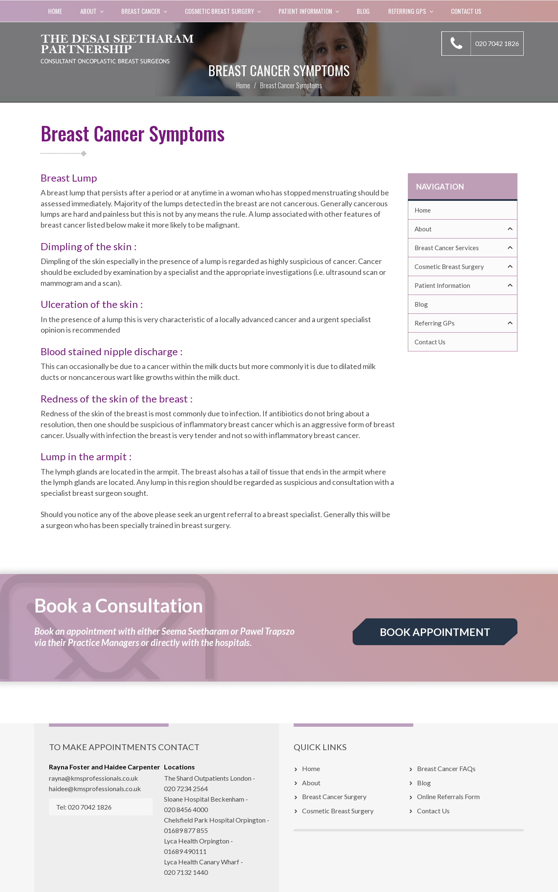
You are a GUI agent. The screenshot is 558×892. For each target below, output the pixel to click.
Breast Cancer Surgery (334, 796)
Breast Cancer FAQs (446, 768)
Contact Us (466, 10)
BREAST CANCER (145, 10)
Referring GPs (411, 10)
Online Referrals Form (448, 796)
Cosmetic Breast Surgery (464, 266)
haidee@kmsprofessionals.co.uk (95, 788)
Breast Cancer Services (464, 248)
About (92, 10)
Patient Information (309, 10)
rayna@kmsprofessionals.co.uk (93, 778)
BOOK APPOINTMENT (435, 631)
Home (55, 10)
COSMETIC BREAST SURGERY (223, 10)
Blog (363, 10)
